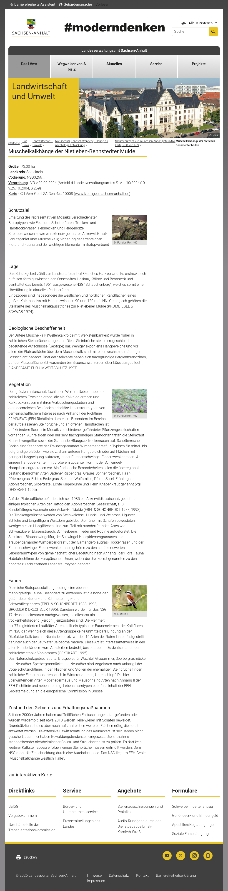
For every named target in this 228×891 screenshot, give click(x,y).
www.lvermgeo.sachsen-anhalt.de (102, 194)
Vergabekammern (22, 815)
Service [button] (156, 64)
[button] (32, 4)
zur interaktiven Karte (30, 775)
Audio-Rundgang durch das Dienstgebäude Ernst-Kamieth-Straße (139, 826)
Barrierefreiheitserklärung (176, 875)
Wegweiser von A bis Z (72, 66)
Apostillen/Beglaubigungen (193, 824)
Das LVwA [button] (29, 64)
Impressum (96, 881)
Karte (12, 194)
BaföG (13, 806)
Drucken (26, 857)
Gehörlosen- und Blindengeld (195, 815)
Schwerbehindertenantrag (192, 806)
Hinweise (94, 875)
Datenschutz (119, 875)
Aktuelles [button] (114, 64)
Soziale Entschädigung (190, 834)
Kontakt (142, 875)
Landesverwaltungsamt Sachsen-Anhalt (114, 50)
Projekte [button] (199, 64)
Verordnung (18, 183)
